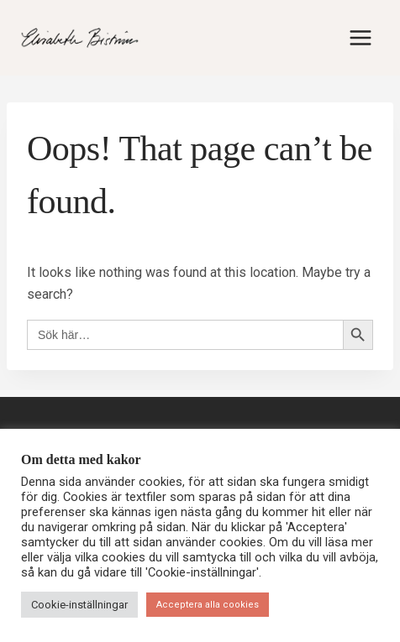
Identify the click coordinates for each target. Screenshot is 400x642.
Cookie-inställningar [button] (79, 604)
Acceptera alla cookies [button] (207, 604)
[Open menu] (360, 37)
